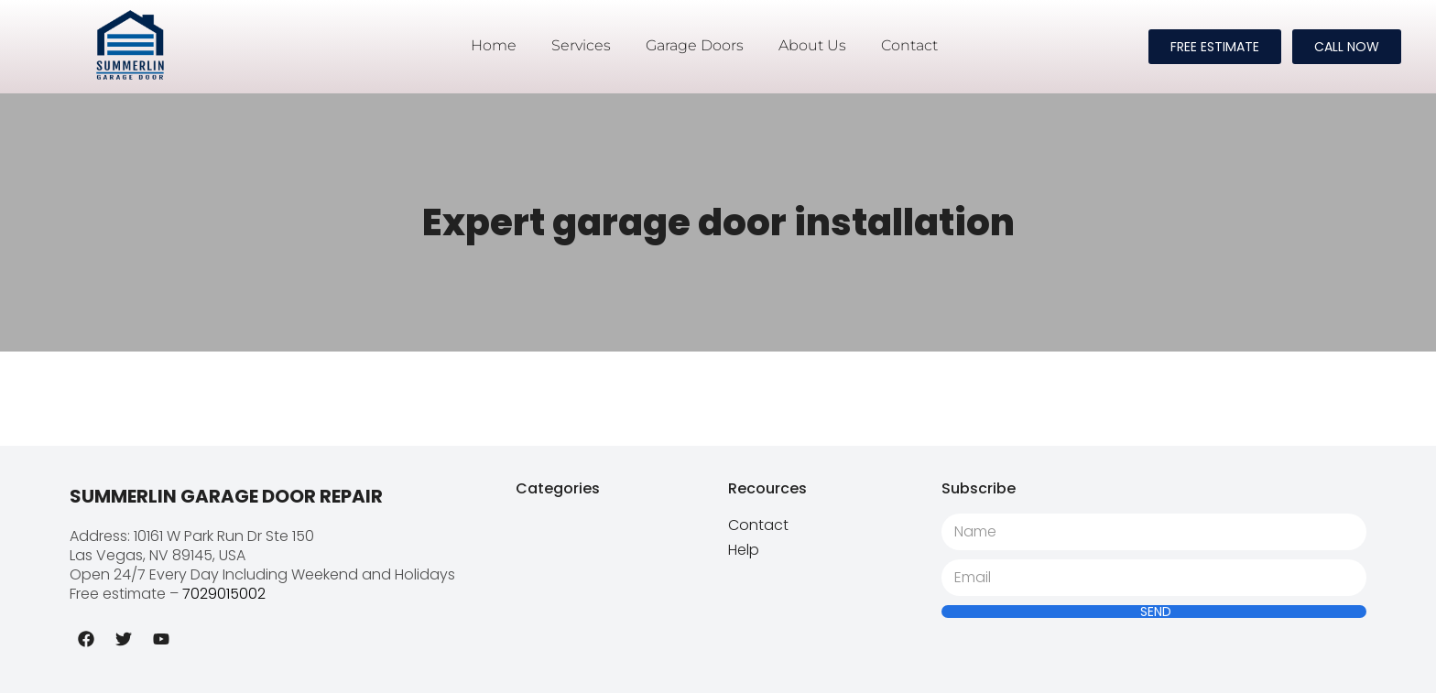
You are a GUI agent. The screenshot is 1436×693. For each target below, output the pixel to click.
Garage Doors (695, 45)
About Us (812, 45)
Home (494, 45)
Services (581, 45)
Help (743, 549)
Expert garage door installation (718, 222)
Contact (909, 45)
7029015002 (224, 593)
